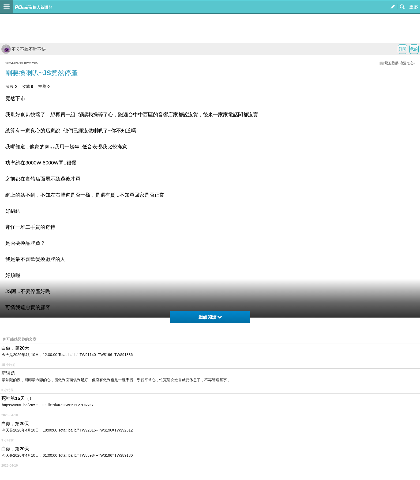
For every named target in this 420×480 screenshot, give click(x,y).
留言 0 (11, 86)
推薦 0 (44, 86)
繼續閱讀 (210, 317)
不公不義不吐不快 (23, 49)
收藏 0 (27, 86)
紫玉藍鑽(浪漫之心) (399, 63)
